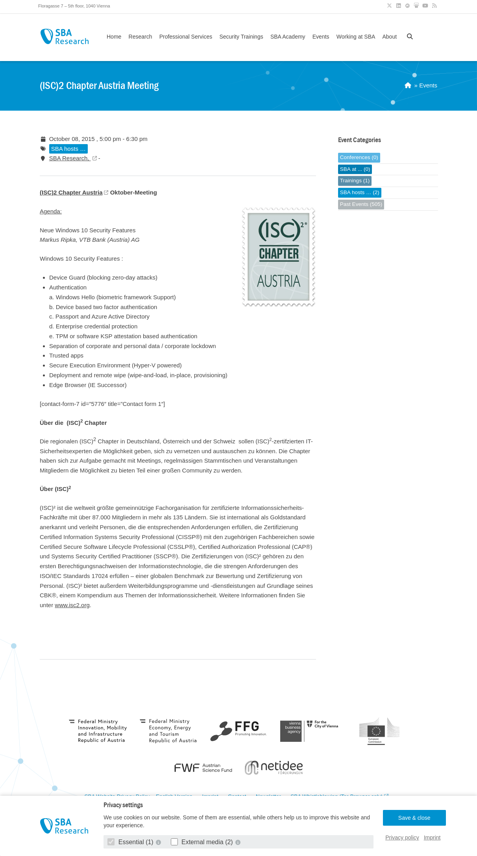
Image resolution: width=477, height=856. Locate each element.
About (389, 36)
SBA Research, (70, 158)
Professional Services (186, 36)
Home (114, 36)
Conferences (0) (359, 157)
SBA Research (64, 36)
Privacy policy (402, 837)
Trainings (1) (355, 180)
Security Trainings (241, 36)
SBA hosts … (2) (359, 192)
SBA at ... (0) (355, 169)
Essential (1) (131, 842)
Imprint (432, 837)
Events (320, 36)
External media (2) (203, 842)
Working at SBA (355, 36)
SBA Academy (287, 36)
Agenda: (51, 211)
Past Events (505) (361, 204)
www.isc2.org (72, 605)
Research (140, 36)
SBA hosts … (68, 148)
